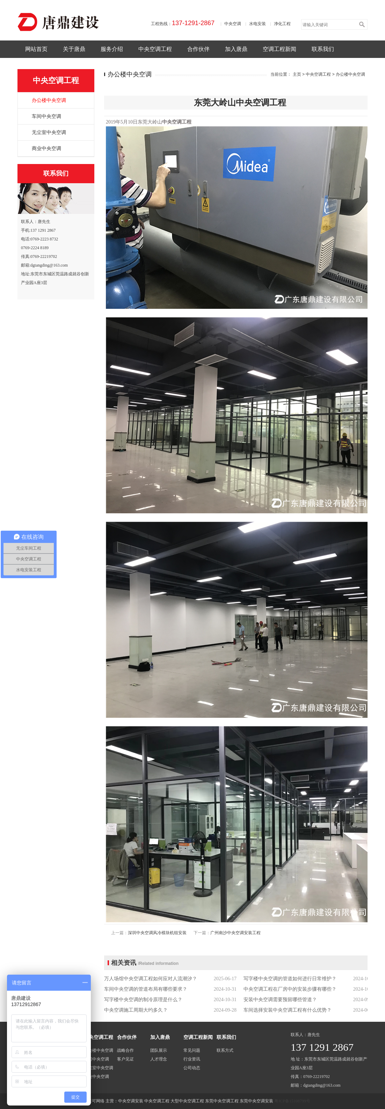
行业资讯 (191, 1059)
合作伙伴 (198, 49)
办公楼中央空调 (49, 100)
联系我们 (323, 49)
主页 (297, 74)
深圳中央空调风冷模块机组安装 (157, 932)
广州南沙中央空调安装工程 (235, 932)
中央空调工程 (155, 49)
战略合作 (125, 1050)
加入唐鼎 (236, 49)
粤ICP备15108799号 (292, 1101)
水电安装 (257, 23)
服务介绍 (112, 49)
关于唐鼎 (74, 49)
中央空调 (232, 23)
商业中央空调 (46, 148)
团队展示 (158, 1050)
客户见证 (125, 1059)
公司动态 (191, 1067)
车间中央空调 (46, 116)
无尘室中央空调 (49, 132)
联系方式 (225, 1050)
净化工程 (282, 23)
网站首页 (36, 49)
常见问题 (191, 1050)
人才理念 (158, 1059)
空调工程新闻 (279, 49)
